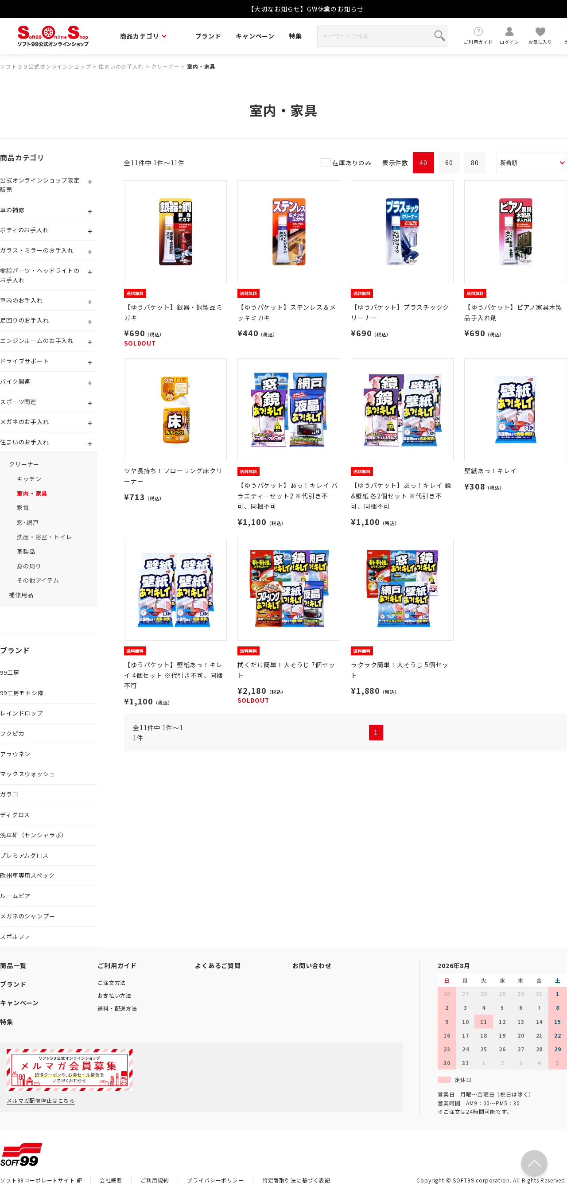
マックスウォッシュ (27, 774)
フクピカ (12, 733)
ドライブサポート (24, 361)
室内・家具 (201, 66)
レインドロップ (21, 713)
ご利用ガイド (478, 35)
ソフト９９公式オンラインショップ (45, 66)
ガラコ (9, 794)
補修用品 (21, 595)
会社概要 (111, 1180)
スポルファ (15, 936)
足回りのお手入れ (24, 320)
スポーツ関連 (18, 401)
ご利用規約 (154, 1180)
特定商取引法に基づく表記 (296, 1180)
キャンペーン (255, 35)
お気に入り (540, 35)
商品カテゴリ (143, 35)
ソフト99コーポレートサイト (41, 1180)
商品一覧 (13, 965)
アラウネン (15, 754)
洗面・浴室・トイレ (44, 537)
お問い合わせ (312, 965)
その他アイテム (38, 580)
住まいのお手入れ (121, 66)
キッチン (29, 479)
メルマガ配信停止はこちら (41, 1100)
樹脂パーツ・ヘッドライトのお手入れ (40, 275)
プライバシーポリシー (215, 1180)
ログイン (509, 35)
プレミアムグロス (24, 855)
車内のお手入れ (21, 300)
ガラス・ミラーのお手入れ (37, 250)
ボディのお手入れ (24, 230)
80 (475, 162)
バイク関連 (15, 381)
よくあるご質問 (218, 965)
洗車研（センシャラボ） (33, 835)
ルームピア (15, 895)
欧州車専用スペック (27, 875)
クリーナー (165, 66)
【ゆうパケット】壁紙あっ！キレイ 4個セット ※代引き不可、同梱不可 (173, 675)
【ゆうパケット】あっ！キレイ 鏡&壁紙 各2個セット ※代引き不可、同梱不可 (401, 496)
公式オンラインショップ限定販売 (40, 185)
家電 (23, 507)
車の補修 (12, 210)
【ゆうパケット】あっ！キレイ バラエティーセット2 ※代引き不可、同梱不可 (287, 496)
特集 (295, 35)
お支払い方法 (114, 995)
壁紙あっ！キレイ (490, 470)
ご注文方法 (111, 982)
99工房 (9, 672)
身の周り (29, 566)
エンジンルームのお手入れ (37, 340)
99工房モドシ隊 (22, 692)
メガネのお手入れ (24, 421)
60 (449, 162)
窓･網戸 (28, 522)
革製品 (26, 551)
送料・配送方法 (117, 1008)
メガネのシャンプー (27, 916)
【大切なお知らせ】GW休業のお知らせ (305, 8)
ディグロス (15, 814)
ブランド (208, 35)
